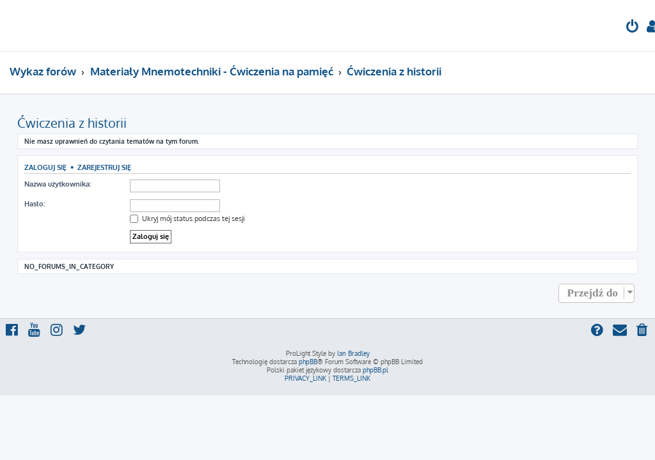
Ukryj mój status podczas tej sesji (187, 218)
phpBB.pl (375, 370)
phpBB (308, 361)
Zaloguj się (45, 167)
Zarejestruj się (104, 167)
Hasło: (34, 203)
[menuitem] (633, 27)
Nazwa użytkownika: (57, 184)
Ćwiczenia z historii (72, 122)
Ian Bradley (353, 353)
